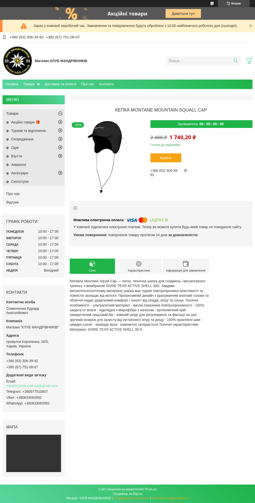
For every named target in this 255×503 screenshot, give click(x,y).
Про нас (87, 84)
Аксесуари (19, 173)
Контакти (106, 84)
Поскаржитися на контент (131, 498)
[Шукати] (235, 60)
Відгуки (12, 202)
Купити (165, 158)
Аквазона (18, 165)
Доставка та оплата (60, 84)
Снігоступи (20, 182)
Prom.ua (150, 489)
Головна (11, 84)
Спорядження (22, 139)
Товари (29, 84)
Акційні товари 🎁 (25, 122)
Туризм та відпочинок (28, 131)
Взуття (16, 156)
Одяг (15, 148)
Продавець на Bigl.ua (127, 494)
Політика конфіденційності (170, 498)
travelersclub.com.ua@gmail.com (32, 386)
